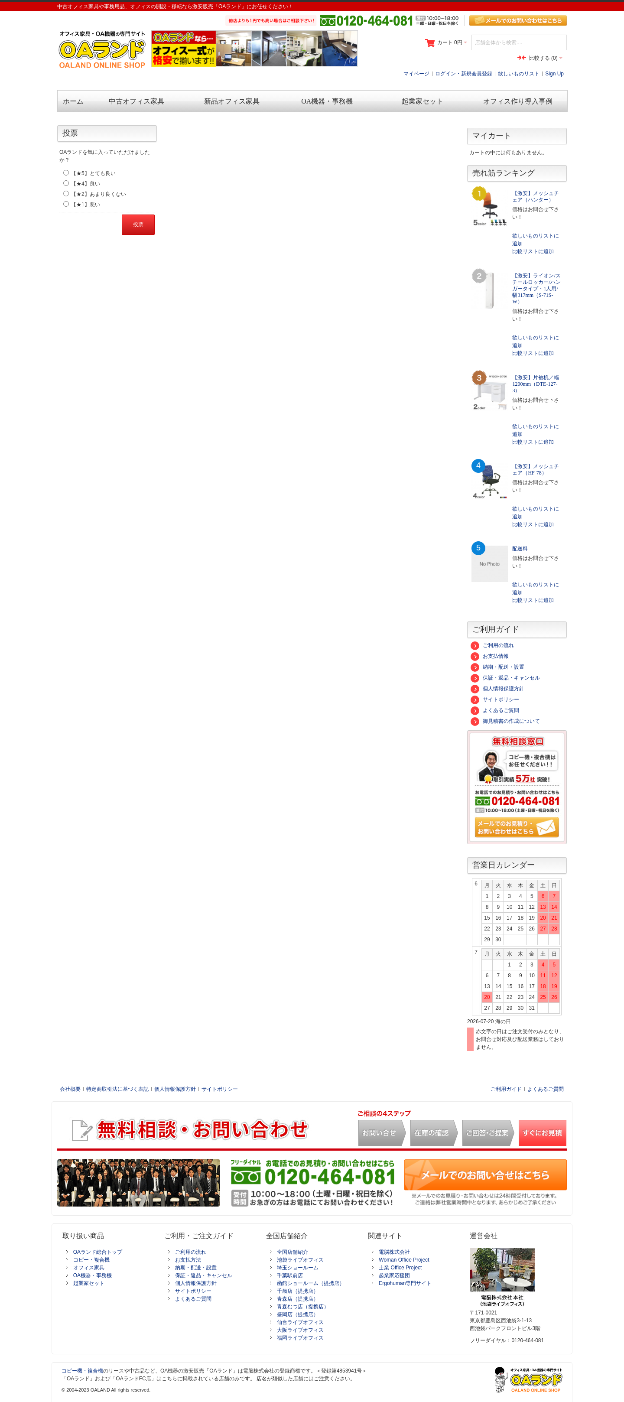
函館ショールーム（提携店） (310, 1283)
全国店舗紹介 (292, 1252)
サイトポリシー (495, 699)
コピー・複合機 (91, 1260)
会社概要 (70, 1089)
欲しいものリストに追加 (535, 240)
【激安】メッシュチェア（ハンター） (535, 196)
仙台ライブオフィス (300, 1322)
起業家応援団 (394, 1275)
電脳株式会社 (394, 1252)
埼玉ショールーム (297, 1268)
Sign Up (554, 74)
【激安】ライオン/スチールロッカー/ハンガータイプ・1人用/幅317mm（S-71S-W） (536, 289)
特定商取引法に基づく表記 (117, 1089)
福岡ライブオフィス (300, 1338)
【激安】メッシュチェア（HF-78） (535, 469)
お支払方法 (188, 1260)
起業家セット (88, 1283)
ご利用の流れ (492, 645)
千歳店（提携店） (297, 1291)
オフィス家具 (88, 1268)
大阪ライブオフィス (300, 1330)
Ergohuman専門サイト (405, 1283)
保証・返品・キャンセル (505, 678)
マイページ (416, 74)
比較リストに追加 (533, 251)
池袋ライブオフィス (300, 1260)
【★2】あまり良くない (98, 194)
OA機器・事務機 (92, 1275)
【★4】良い (85, 184)
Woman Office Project (404, 1260)
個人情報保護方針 (497, 689)
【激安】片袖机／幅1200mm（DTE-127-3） (535, 384)
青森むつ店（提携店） (303, 1307)
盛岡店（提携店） (297, 1314)
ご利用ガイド (506, 1089)
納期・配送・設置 (497, 667)
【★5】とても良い (93, 173)
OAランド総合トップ (97, 1252)
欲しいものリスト (519, 74)
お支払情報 (490, 656)
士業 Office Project (400, 1268)
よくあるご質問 (495, 710)
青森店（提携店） (297, 1299)
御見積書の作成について (505, 721)
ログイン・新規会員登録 (463, 74)
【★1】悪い (85, 205)
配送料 (520, 549)
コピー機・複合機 (82, 1371)
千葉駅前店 (290, 1275)
